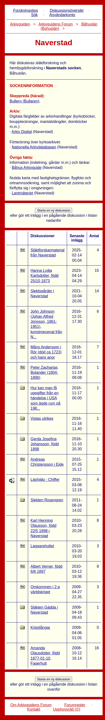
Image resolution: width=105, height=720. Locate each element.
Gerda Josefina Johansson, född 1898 (45, 444)
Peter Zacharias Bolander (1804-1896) (44, 372)
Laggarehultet (42, 546)
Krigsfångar (40, 627)
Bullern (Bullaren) (24, 101)
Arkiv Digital (22, 132)
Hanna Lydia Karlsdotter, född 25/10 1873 (45, 275)
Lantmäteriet (22, 193)
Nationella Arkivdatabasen (34, 147)
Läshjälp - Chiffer (45, 480)
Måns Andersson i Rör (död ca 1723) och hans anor (46, 352)
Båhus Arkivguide (27, 168)
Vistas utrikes (42, 418)
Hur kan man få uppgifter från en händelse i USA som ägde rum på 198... (46, 398)
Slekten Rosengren (47, 500)
